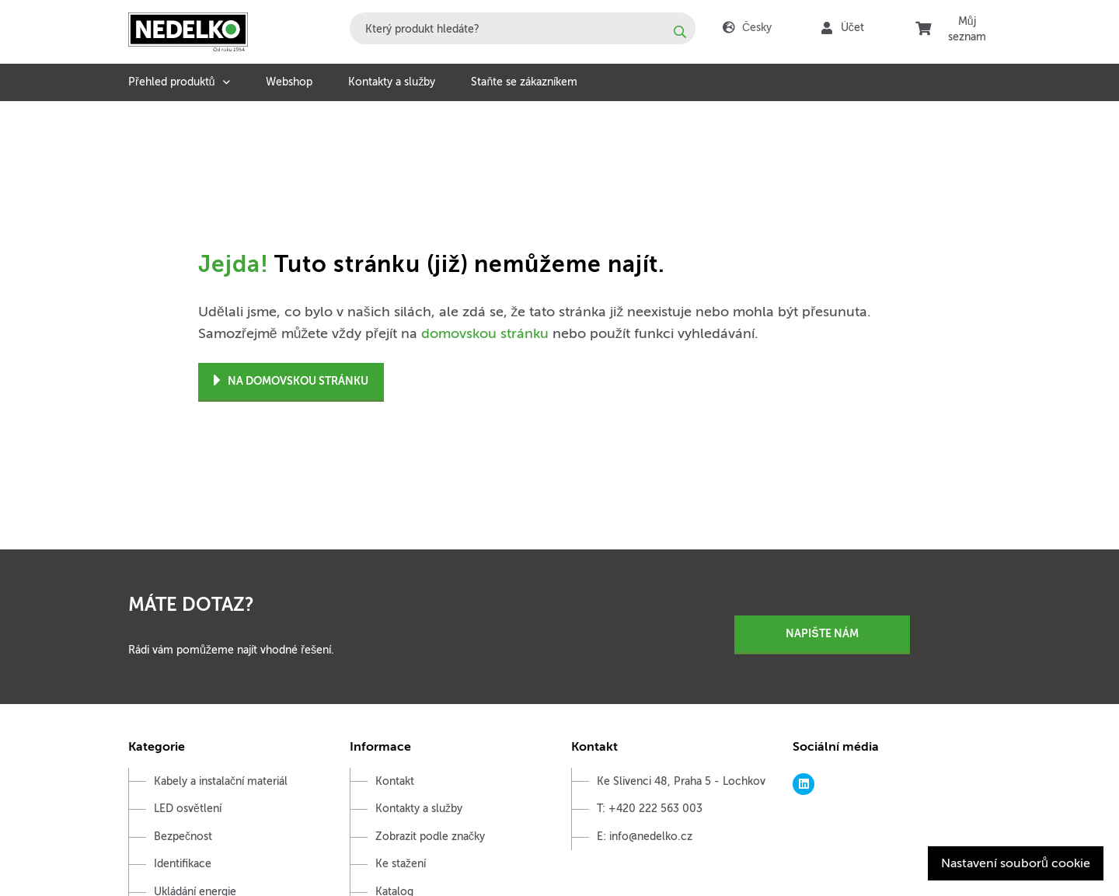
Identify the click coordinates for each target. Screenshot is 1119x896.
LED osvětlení (187, 808)
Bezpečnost (183, 836)
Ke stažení (400, 864)
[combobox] (522, 28)
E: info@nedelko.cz (644, 836)
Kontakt (394, 781)
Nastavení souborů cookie (1015, 863)
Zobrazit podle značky (430, 836)
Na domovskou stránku (291, 381)
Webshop (289, 82)
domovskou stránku (485, 333)
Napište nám (822, 633)
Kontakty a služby (391, 82)
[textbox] (522, 28)
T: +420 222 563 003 (649, 808)
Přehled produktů (171, 82)
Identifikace (182, 864)
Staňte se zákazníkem (524, 82)
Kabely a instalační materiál (221, 781)
